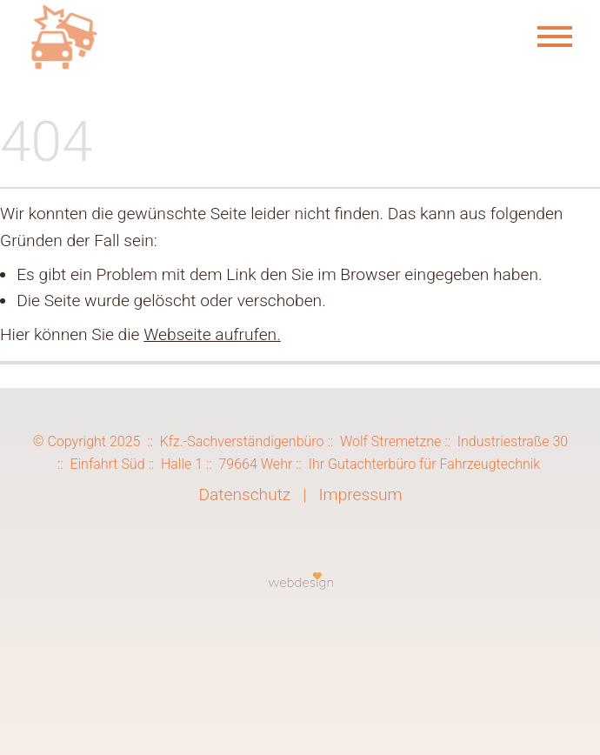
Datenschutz (244, 494)
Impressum (360, 494)
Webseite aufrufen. (212, 334)
